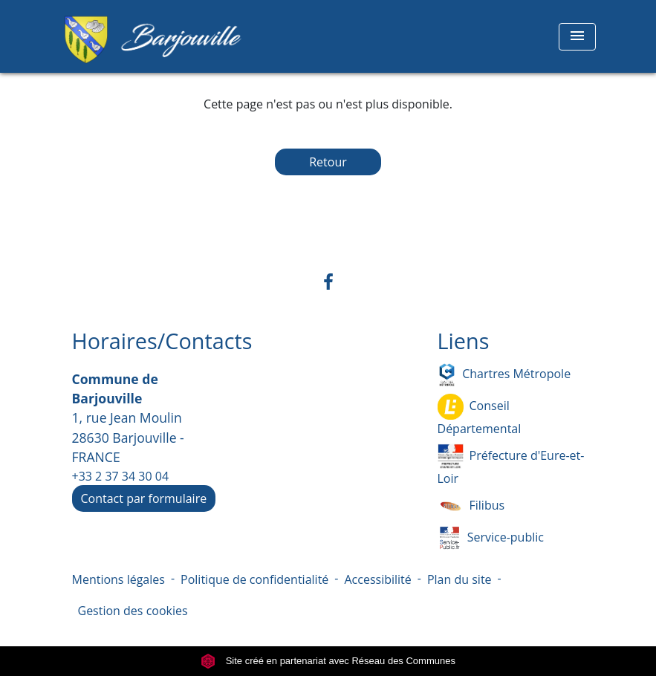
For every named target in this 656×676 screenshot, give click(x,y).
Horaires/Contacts (162, 341)
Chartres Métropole (504, 375)
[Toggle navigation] (577, 37)
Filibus (471, 506)
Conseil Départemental (480, 415)
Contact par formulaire (144, 498)
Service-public (491, 538)
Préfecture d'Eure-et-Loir (511, 465)
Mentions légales (118, 579)
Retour (328, 162)
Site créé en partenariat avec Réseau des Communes (328, 660)
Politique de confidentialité (254, 579)
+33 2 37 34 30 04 (120, 476)
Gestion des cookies (133, 610)
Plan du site (459, 579)
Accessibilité (377, 579)
